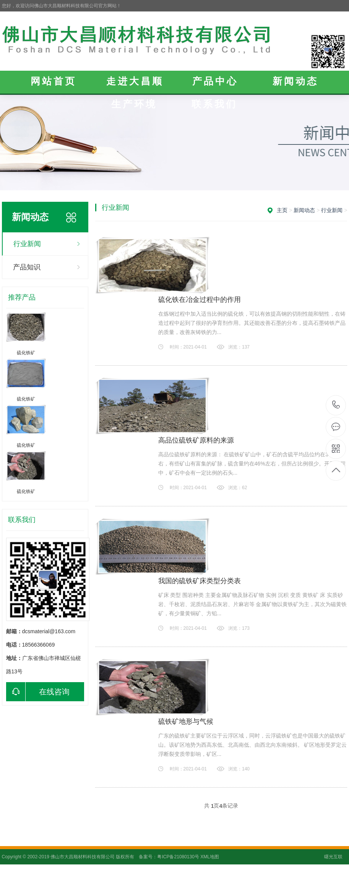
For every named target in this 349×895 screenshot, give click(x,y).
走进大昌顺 (135, 81)
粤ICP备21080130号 (178, 856)
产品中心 (215, 81)
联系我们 (214, 104)
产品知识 (27, 267)
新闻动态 (295, 81)
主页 (282, 210)
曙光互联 (333, 856)
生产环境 (134, 104)
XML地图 (209, 856)
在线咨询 (38, 691)
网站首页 (53, 81)
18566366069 (336, 405)
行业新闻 (27, 244)
